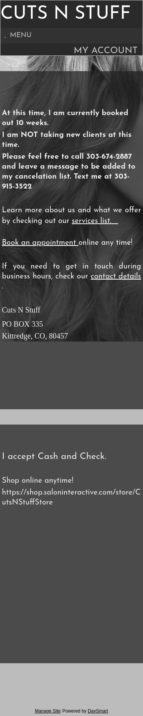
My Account (106, 50)
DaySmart (98, 711)
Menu (18, 35)
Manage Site (48, 711)
